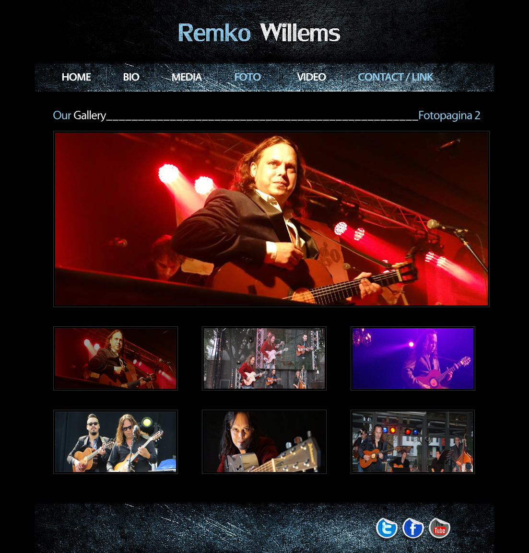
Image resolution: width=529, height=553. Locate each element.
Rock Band (265, 33)
